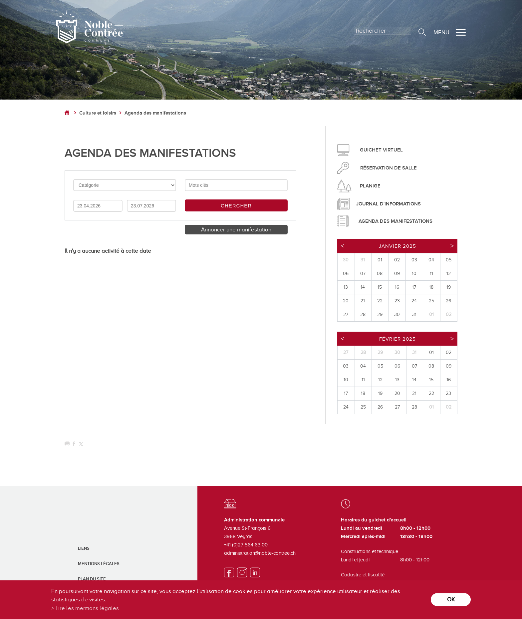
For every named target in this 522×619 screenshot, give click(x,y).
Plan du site (92, 579)
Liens (84, 548)
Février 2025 (397, 339)
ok (451, 599)
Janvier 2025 (397, 246)
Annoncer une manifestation (236, 229)
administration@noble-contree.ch (260, 553)
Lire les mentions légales (87, 608)
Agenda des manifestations (155, 113)
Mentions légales (99, 563)
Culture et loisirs (97, 113)
